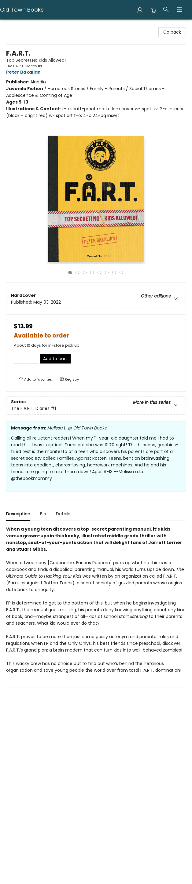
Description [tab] (18, 514)
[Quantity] (26, 358)
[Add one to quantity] (34, 358)
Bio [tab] (43, 514)
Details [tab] (63, 514)
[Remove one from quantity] (18, 358)
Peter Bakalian (24, 72)
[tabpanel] (96, 607)
